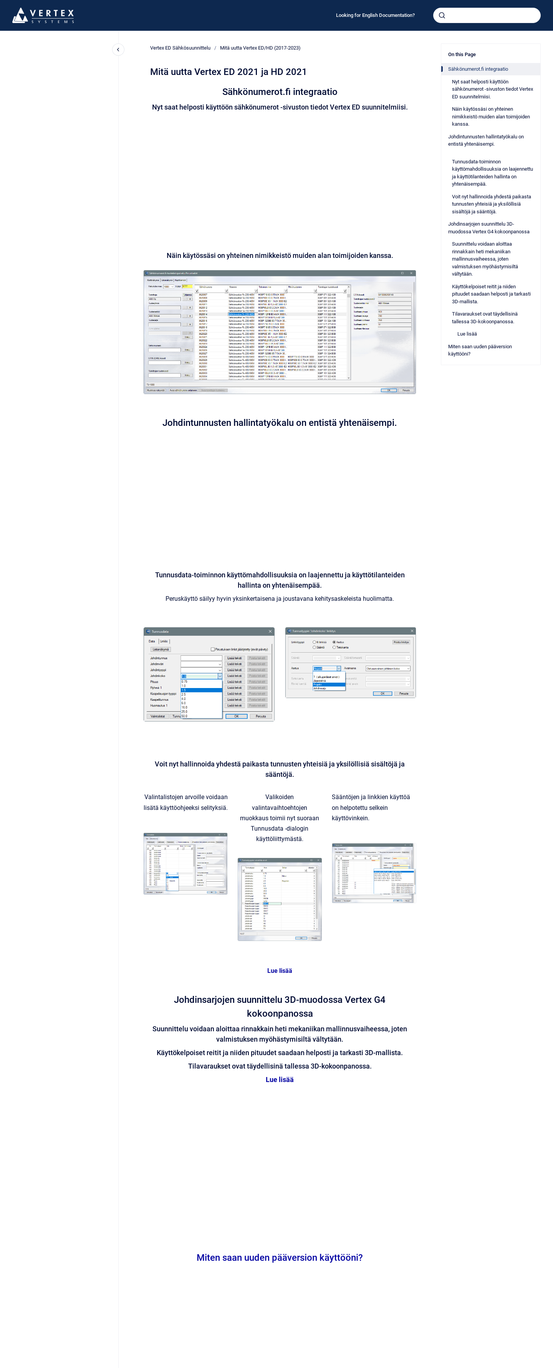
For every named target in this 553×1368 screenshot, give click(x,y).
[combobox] (487, 15)
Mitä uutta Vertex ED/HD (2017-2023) (260, 48)
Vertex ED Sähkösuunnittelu (180, 48)
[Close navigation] (118, 49)
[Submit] (442, 15)
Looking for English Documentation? (375, 15)
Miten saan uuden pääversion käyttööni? (280, 1257)
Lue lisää (279, 970)
